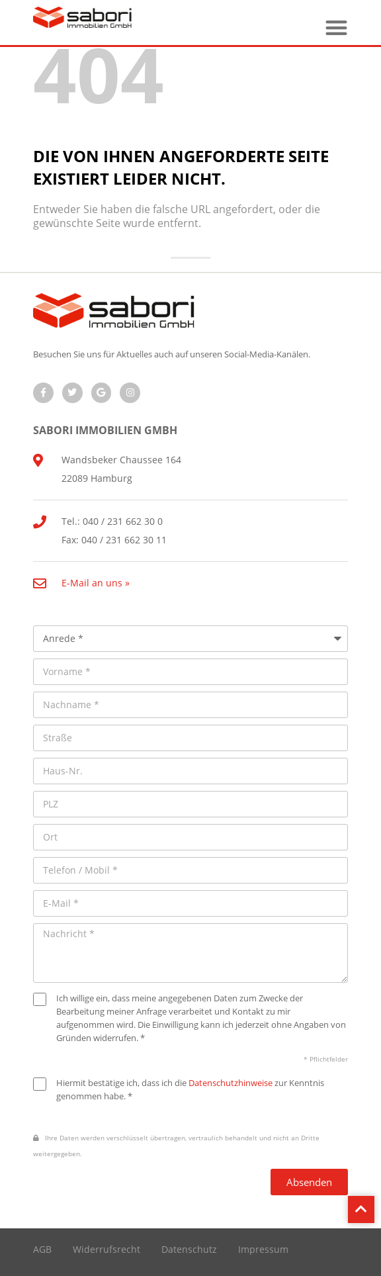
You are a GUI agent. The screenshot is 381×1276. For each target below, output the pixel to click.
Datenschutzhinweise (231, 1083)
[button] (336, 27)
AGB (42, 1249)
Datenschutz (189, 1249)
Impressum (263, 1249)
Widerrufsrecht (106, 1249)
